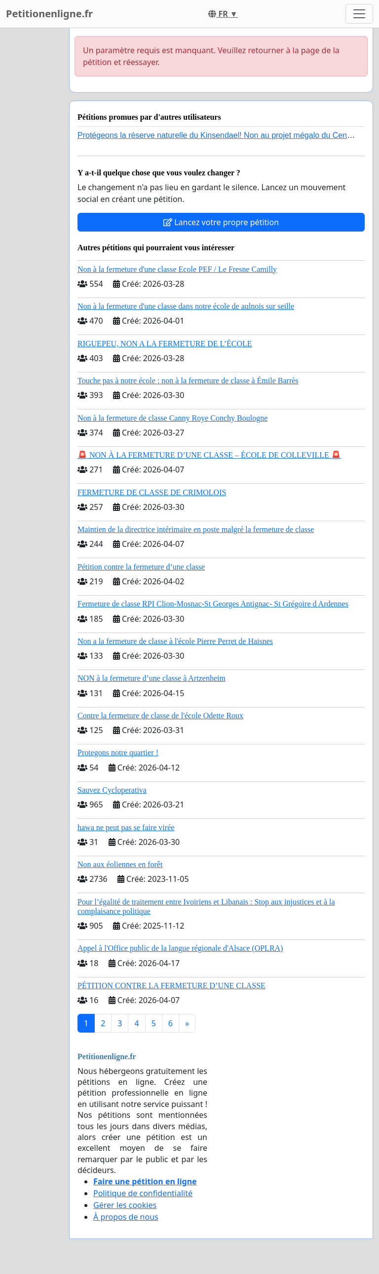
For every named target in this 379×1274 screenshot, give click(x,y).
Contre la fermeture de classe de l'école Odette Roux (160, 715)
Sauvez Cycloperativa (112, 790)
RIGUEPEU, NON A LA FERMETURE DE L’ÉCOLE (164, 343)
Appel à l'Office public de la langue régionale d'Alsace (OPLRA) (180, 948)
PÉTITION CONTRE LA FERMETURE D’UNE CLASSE (171, 985)
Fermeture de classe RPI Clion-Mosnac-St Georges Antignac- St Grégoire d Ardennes (212, 604)
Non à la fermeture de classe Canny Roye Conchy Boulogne (172, 418)
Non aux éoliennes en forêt (119, 864)
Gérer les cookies (124, 1205)
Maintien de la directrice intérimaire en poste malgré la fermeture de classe (195, 529)
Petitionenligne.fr (49, 13)
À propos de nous (125, 1216)
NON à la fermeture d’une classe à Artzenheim (151, 678)
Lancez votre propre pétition (221, 222)
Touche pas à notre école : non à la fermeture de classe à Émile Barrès (188, 380)
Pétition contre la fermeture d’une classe (141, 567)
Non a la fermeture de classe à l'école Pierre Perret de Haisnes (175, 641)
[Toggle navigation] (359, 14)
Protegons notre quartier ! (117, 752)
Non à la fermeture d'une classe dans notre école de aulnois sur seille (185, 306)
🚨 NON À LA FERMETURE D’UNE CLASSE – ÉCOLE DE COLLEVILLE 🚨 (209, 455)
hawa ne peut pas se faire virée (125, 827)
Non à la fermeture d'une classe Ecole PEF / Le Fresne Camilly (177, 269)
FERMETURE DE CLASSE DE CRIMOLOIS (151, 492)
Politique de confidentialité (142, 1193)
